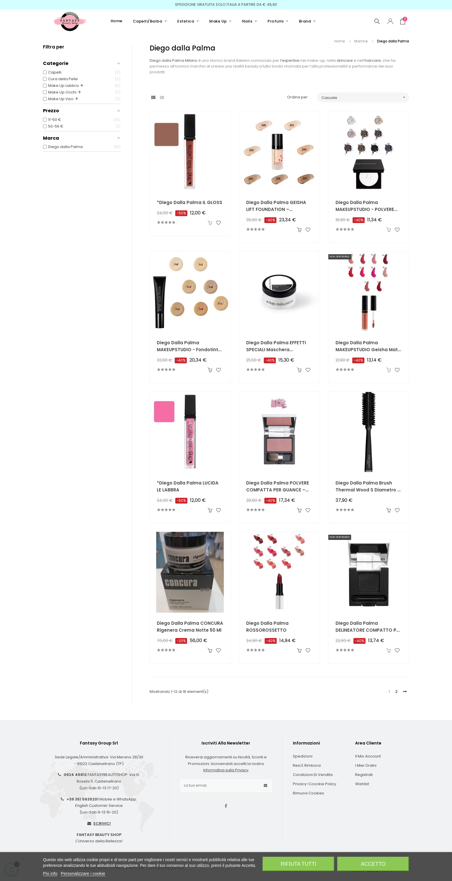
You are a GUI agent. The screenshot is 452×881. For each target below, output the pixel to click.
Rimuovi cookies (308, 793)
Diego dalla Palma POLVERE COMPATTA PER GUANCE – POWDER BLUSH (277, 486)
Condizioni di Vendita (313, 774)
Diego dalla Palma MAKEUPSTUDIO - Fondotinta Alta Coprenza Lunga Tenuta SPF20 (190, 346)
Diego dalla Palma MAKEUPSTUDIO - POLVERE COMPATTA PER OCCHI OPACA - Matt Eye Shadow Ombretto (366, 206)
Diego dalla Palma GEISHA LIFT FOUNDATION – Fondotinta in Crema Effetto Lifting (278, 206)
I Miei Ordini (365, 765)
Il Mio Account (368, 756)
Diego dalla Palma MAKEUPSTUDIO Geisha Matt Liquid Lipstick (368, 346)
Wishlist (362, 784)
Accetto (373, 864)
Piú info (50, 873)
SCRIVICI (102, 823)
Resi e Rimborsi (307, 765)
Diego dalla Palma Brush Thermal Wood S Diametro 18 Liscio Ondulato (369, 486)
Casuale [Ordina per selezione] (365, 97)
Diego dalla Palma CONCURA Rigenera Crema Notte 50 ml (190, 626)
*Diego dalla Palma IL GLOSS (189, 202)
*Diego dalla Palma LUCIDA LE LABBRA (188, 486)
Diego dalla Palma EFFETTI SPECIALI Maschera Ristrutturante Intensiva (276, 346)
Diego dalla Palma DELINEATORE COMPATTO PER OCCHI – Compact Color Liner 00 (369, 627)
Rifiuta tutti (298, 864)
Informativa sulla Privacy (225, 770)
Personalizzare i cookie (83, 873)
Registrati (364, 774)
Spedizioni (302, 756)
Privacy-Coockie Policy (314, 784)
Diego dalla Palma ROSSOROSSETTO (267, 626)
